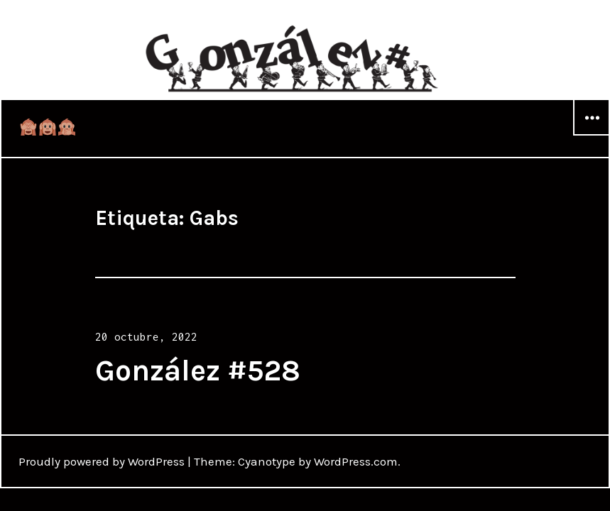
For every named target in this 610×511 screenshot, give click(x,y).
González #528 (197, 370)
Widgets (591, 135)
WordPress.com (356, 461)
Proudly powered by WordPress (101, 461)
